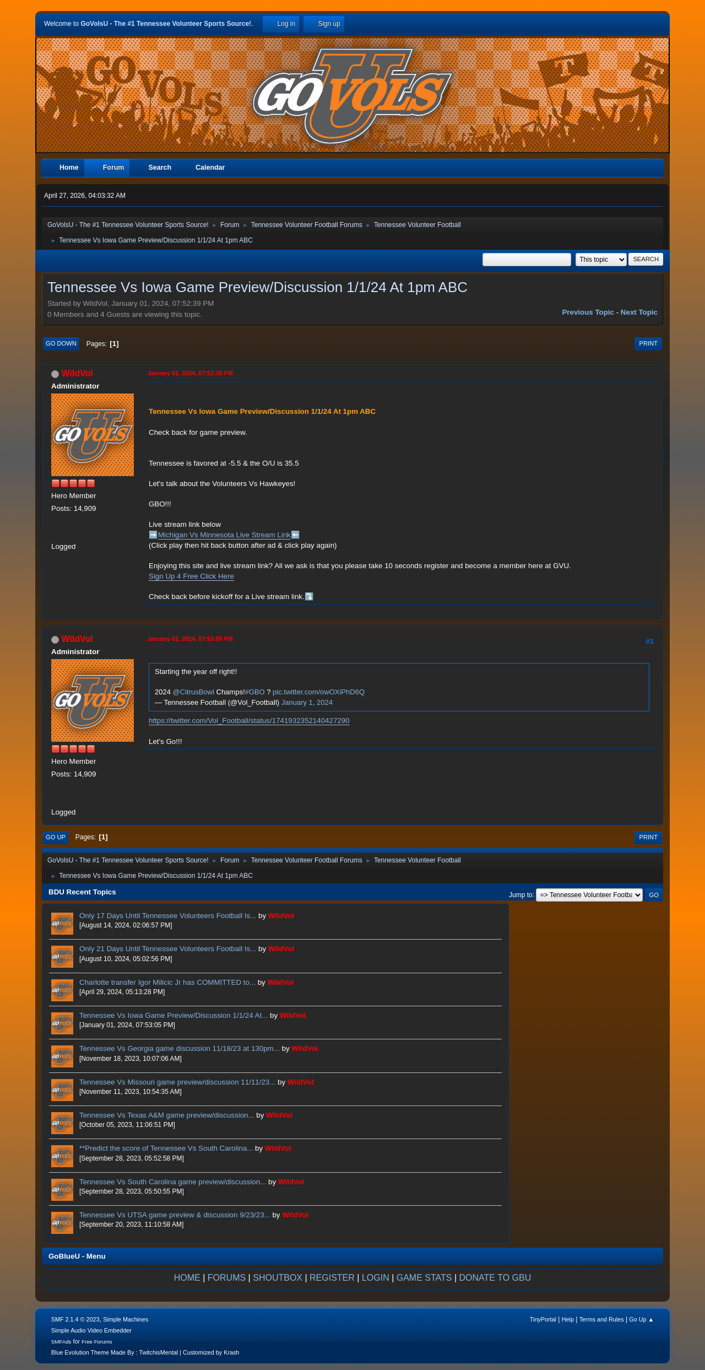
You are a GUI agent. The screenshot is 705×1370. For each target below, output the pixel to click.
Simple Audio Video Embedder (91, 1330)
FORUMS (227, 1277)
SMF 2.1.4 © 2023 (75, 1319)
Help (568, 1319)
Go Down (61, 343)
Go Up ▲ (641, 1319)
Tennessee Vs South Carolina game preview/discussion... (172, 1182)
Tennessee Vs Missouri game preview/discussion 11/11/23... (177, 1082)
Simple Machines (125, 1319)
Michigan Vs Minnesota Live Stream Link (224, 535)
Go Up (56, 837)
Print (648, 343)
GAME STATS (424, 1277)
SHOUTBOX (277, 1277)
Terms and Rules (601, 1319)
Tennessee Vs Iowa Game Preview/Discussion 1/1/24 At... (173, 1015)
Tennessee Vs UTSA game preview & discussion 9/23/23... (174, 1215)
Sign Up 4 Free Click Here (191, 576)
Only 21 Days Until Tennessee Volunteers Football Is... (167, 949)
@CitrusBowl (193, 692)
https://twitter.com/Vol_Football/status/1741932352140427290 (249, 720)
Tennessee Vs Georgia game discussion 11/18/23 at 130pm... (179, 1048)
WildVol (77, 373)
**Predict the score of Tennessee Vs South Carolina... (166, 1148)
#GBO (255, 692)
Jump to (521, 894)
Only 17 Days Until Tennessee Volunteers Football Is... (167, 915)
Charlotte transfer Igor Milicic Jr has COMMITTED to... (167, 982)
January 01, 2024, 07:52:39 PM (190, 373)
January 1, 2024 (307, 702)
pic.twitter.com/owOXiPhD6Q (319, 692)
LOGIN (375, 1277)
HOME (187, 1277)
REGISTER (332, 1277)
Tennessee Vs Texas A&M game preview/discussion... (166, 1115)
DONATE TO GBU (495, 1277)
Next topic (639, 312)
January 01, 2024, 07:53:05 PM (190, 638)
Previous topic (588, 312)
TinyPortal (543, 1319)
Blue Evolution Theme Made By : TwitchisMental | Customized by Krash (145, 1352)
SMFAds (61, 1342)
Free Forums (97, 1342)
